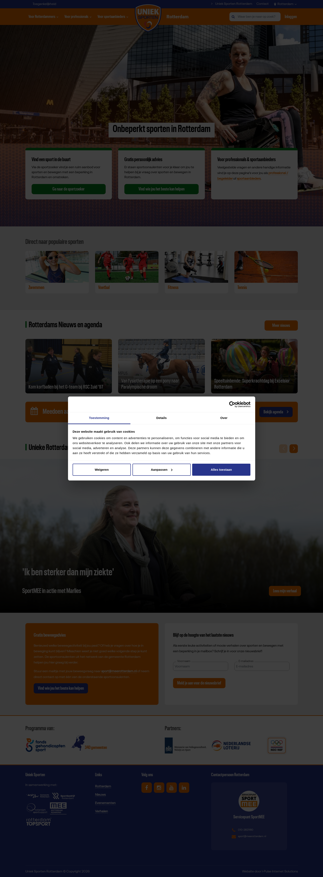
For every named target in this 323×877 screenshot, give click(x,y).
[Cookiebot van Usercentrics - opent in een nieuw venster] (232, 404)
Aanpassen (161, 469)
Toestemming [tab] (99, 418)
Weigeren (102, 469)
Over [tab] (224, 418)
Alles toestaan (221, 469)
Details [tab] (161, 418)
